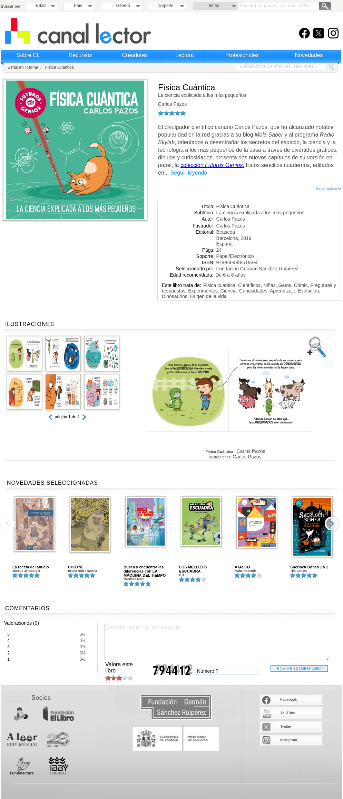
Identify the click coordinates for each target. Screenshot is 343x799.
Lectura (184, 55)
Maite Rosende (246, 571)
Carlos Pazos (172, 104)
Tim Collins (298, 571)
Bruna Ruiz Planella (82, 571)
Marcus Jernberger (26, 571)
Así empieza (328, 188)
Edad (41, 5)
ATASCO (242, 567)
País (78, 5)
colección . (212, 165)
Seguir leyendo (188, 173)
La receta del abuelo (30, 567)
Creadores (135, 55)
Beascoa (225, 232)
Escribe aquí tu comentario (216, 642)
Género (122, 5)
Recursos (80, 55)
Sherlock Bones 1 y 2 (309, 567)
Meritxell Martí (134, 579)
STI (181, 575)
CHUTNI (75, 567)
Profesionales (242, 55)
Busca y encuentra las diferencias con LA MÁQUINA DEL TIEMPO (145, 571)
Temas (213, 5)
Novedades (309, 55)
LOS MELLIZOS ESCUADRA (193, 569)
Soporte (166, 5)
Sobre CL (28, 55)
